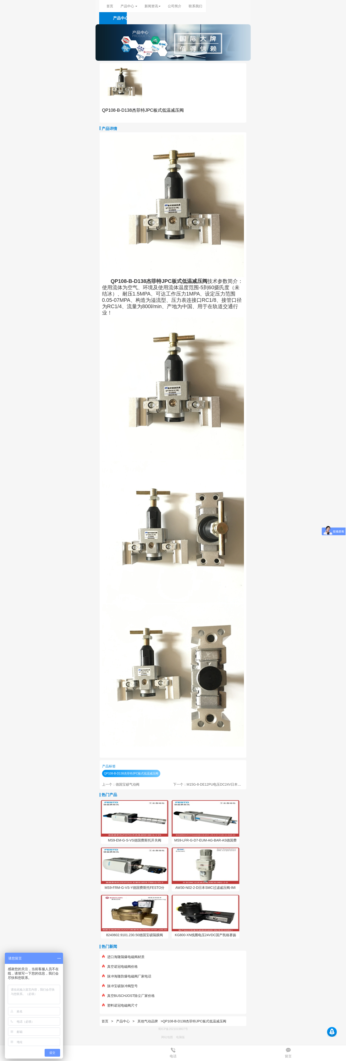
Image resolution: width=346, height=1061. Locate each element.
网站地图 (167, 1037)
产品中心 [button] (129, 6)
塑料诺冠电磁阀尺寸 (120, 1005)
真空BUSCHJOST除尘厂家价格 (128, 996)
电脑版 (180, 1037)
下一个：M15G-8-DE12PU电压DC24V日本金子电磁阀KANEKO (221, 784)
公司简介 (174, 6)
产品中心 (123, 1021)
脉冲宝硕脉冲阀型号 (120, 986)
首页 (109, 6)
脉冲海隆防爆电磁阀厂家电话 (126, 976)
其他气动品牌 (147, 1021)
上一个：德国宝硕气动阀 (120, 784)
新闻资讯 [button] (153, 6)
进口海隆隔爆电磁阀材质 (123, 957)
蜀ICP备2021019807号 (173, 1029)
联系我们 (195, 6)
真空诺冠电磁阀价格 (120, 966)
